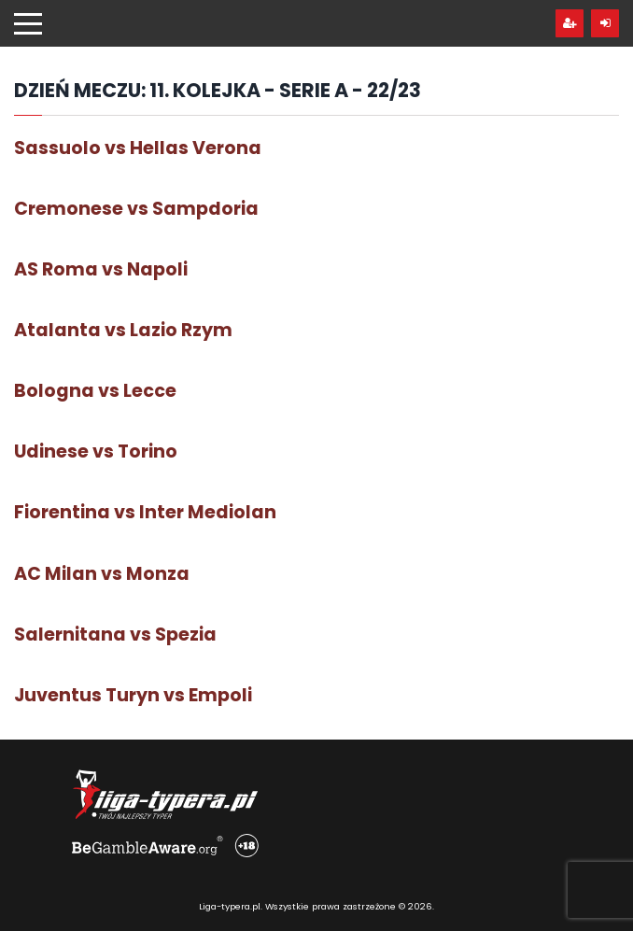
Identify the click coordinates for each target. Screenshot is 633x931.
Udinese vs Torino (95, 451)
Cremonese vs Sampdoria (136, 208)
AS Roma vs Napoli (101, 269)
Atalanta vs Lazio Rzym (123, 330)
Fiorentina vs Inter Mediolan (145, 512)
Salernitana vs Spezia (115, 634)
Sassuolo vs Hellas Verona (137, 148)
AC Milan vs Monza (102, 573)
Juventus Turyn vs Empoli (133, 695)
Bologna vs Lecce (95, 390)
